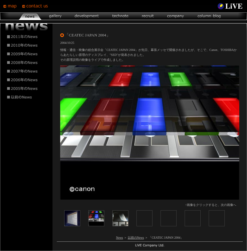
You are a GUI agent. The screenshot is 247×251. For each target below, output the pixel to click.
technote (120, 16)
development (86, 16)
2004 (26, 97)
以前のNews (136, 237)
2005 (26, 88)
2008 (26, 62)
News (119, 237)
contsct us (36, 6)
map (12, 6)
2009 (26, 54)
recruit (148, 16)
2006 (26, 80)
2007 (26, 71)
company (175, 16)
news (30, 16)
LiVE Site (230, 6)
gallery (55, 16)
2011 (26, 36)
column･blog (208, 16)
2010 (26, 45)
